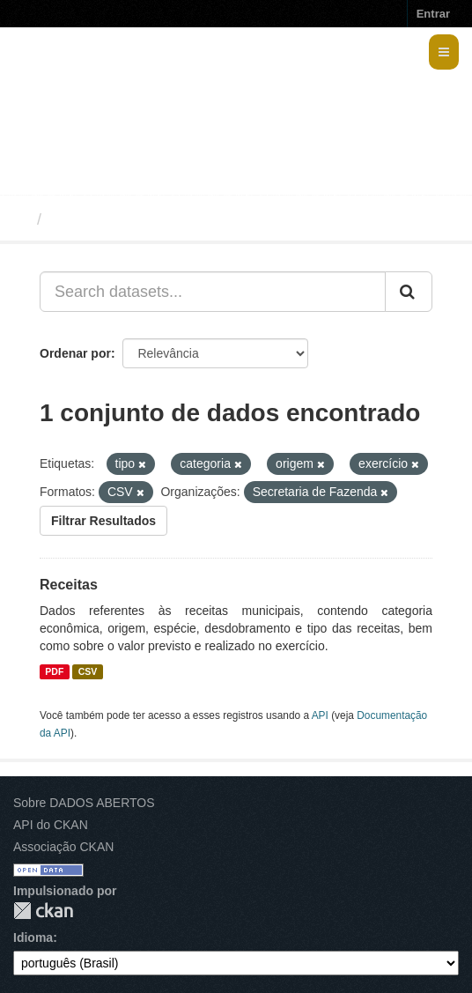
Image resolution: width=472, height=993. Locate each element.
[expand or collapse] (444, 52)
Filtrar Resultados (103, 521)
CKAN (43, 910)
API (320, 715)
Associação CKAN (63, 847)
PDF (54, 671)
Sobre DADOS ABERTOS (84, 803)
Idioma (33, 937)
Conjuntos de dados (126, 219)
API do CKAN (50, 825)
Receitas (69, 584)
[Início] (20, 219)
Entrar (433, 13)
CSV (88, 671)
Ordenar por (75, 353)
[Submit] (408, 291)
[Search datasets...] (213, 291)
